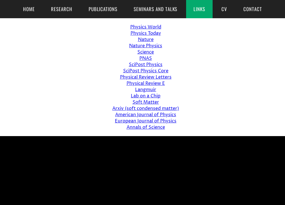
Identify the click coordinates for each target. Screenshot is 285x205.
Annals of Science (146, 127)
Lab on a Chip (145, 96)
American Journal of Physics (145, 115)
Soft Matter (146, 102)
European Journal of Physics (145, 121)
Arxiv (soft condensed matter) (145, 108)
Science (145, 52)
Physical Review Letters (146, 77)
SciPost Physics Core (145, 71)
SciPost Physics (145, 65)
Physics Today (146, 33)
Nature (146, 39)
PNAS (145, 58)
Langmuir (145, 90)
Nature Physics (145, 46)
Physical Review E (146, 83)
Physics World (145, 27)
